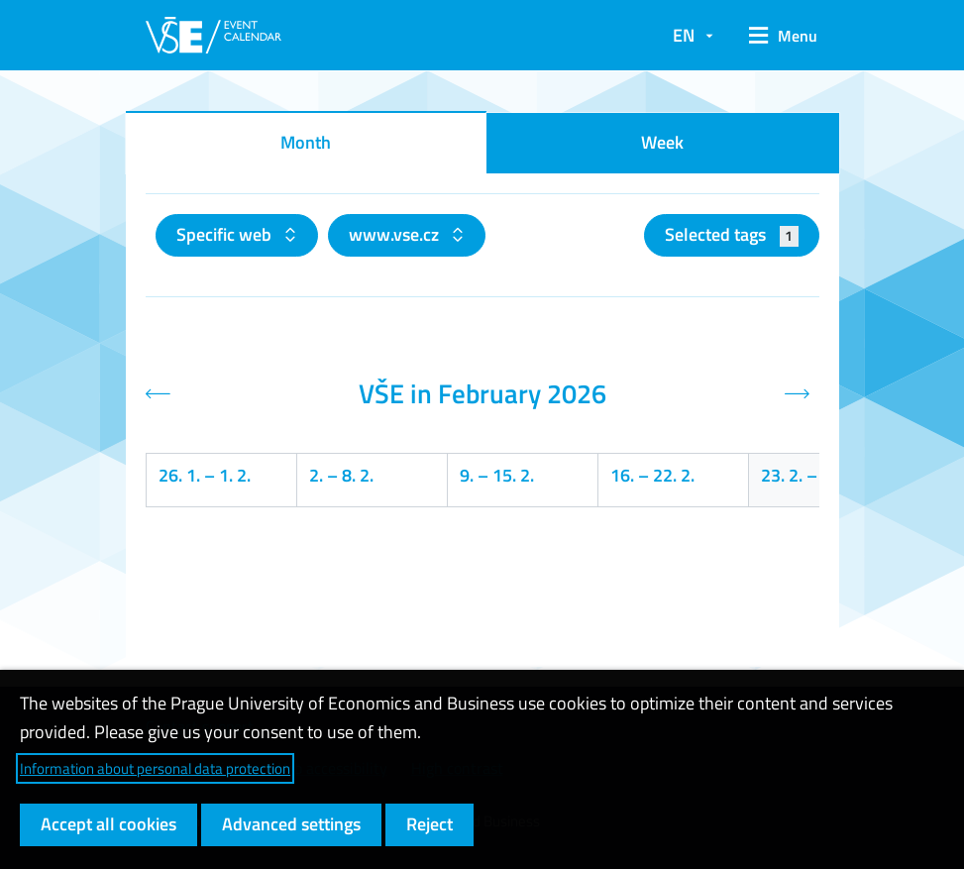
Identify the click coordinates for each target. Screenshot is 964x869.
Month (305, 142)
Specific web (225, 234)
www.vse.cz (396, 234)
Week (662, 142)
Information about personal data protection (155, 768)
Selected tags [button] (732, 234)
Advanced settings (291, 824)
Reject (429, 824)
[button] (776, 35)
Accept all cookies (108, 824)
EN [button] (684, 35)
